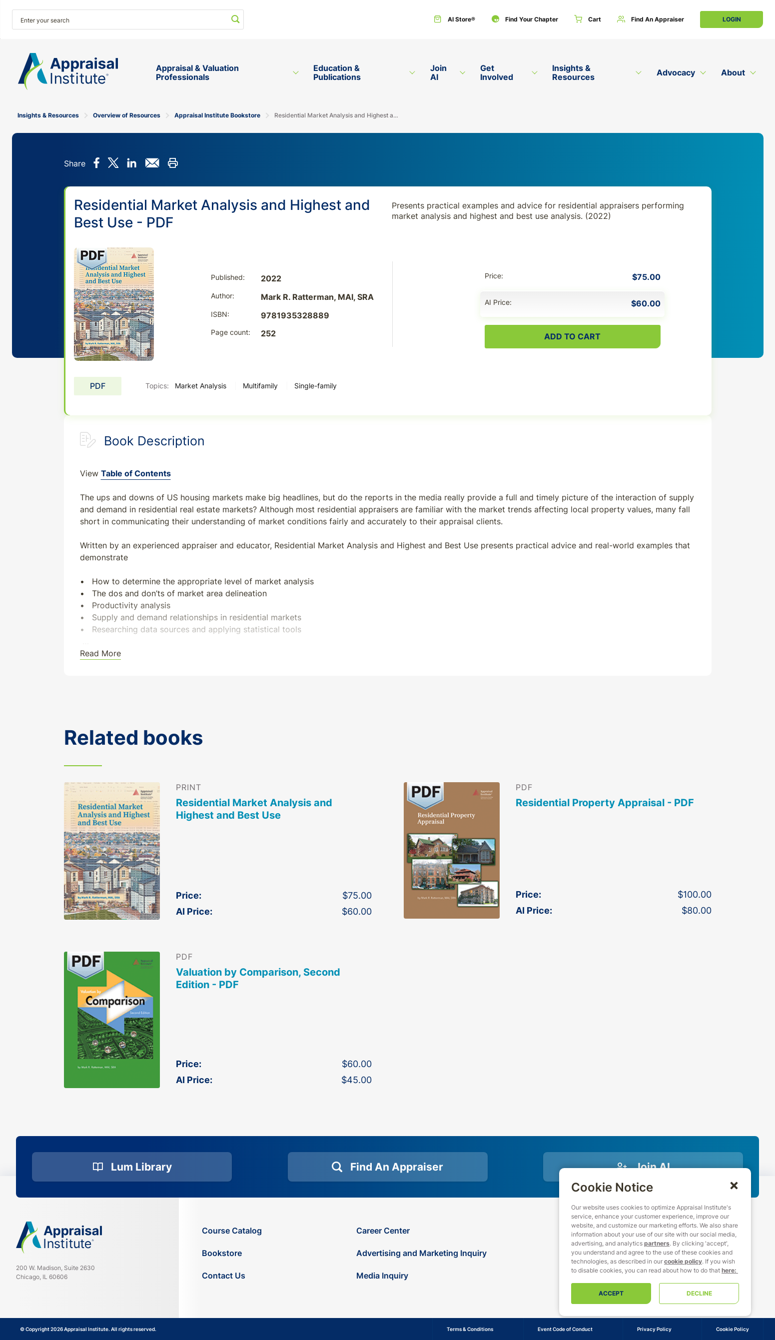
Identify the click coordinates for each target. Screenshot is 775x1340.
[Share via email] (152, 164)
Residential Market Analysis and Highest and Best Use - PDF (337, 115)
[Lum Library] (132, 1167)
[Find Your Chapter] (524, 19)
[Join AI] (643, 1167)
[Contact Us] (232, 1276)
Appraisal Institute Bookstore (217, 115)
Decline (699, 1293)
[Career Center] (421, 1231)
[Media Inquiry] (421, 1276)
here (728, 1270)
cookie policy (683, 1261)
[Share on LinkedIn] (131, 164)
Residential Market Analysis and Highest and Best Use (254, 809)
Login (732, 19)
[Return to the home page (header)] (68, 71)
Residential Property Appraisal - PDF (605, 803)
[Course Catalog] (232, 1231)
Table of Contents (136, 473)
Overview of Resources (126, 115)
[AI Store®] (454, 19)
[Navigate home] (59, 1238)
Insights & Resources (48, 115)
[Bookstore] (232, 1253)
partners (657, 1243)
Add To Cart (572, 336)
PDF (97, 386)
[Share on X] (113, 164)
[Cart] (587, 19)
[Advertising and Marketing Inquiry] (421, 1253)
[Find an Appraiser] (650, 19)
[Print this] (172, 164)
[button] (734, 1185)
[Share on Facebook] (96, 164)
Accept (611, 1293)
